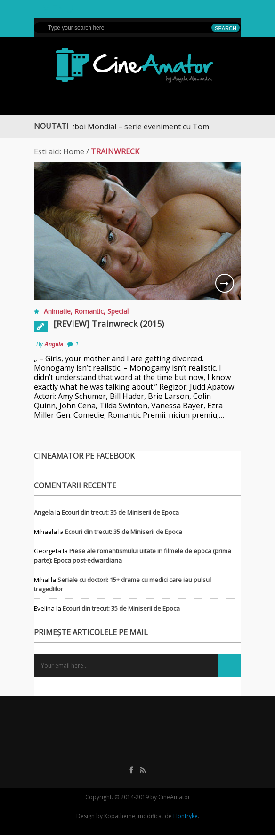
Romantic (89, 311)
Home (73, 151)
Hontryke (185, 816)
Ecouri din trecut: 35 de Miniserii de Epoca (120, 512)
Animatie (57, 311)
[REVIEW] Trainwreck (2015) (109, 323)
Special (118, 311)
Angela (53, 344)
